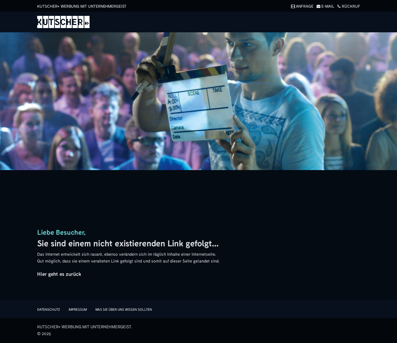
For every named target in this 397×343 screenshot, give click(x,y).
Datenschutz (48, 310)
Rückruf (348, 6)
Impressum (78, 310)
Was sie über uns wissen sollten (123, 310)
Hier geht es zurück (59, 274)
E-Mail (324, 6)
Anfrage (301, 6)
